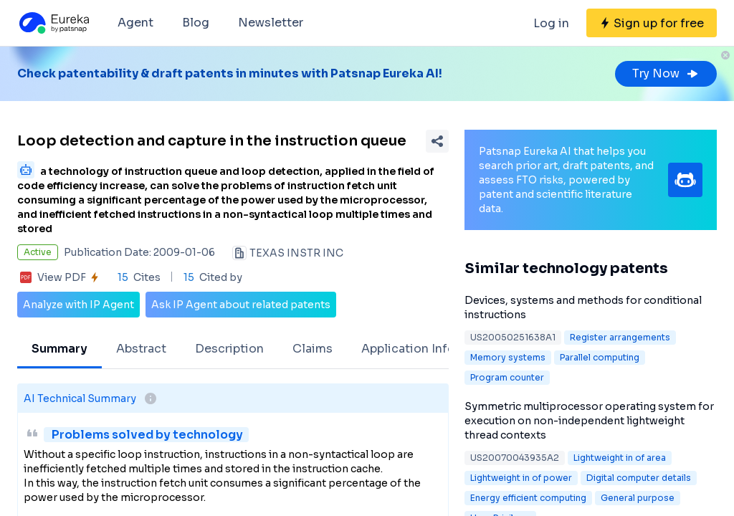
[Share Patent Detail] (437, 141)
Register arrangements (620, 337)
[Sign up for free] (651, 23)
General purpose (638, 497)
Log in (551, 23)
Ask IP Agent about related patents (240, 304)
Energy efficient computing (528, 497)
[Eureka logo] (53, 23)
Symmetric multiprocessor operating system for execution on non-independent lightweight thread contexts (589, 420)
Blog (195, 22)
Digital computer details (638, 477)
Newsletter (270, 22)
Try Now (666, 73)
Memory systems (507, 357)
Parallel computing (599, 357)
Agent (135, 22)
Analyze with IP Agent (78, 304)
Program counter (507, 377)
